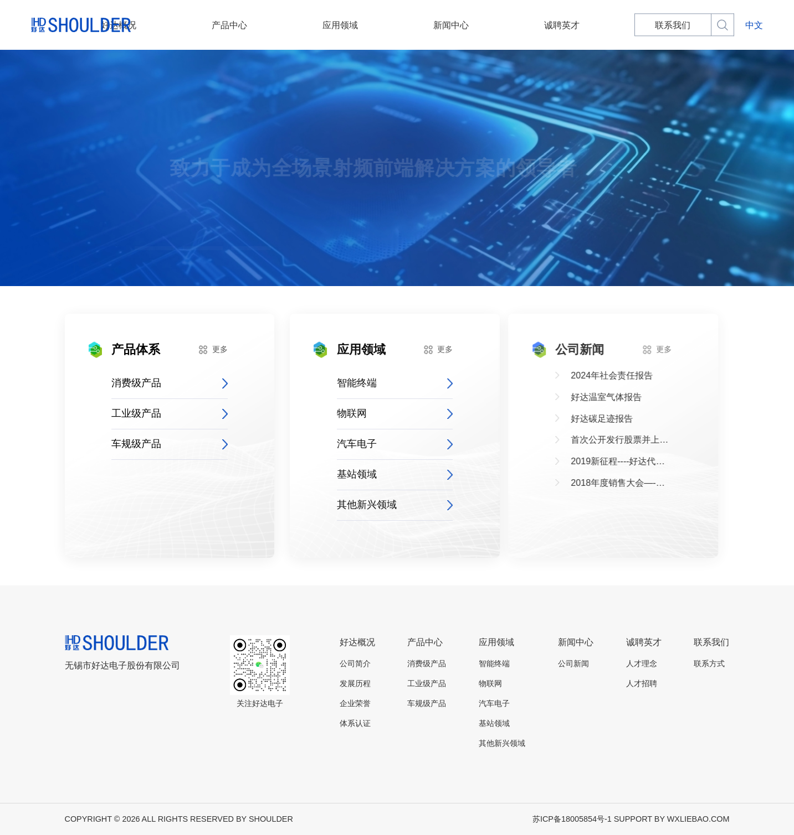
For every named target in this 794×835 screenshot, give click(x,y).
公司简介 (355, 663)
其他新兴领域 (387, 504)
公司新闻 (573, 663)
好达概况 (191, 25)
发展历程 (355, 683)
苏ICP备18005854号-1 (572, 819)
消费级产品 (168, 382)
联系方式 (709, 663)
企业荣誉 (355, 703)
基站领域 (387, 474)
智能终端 (387, 382)
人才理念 (641, 663)
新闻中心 (434, 25)
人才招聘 (641, 683)
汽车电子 (387, 443)
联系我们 (595, 25)
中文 (754, 25)
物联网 (387, 413)
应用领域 (353, 25)
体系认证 (355, 723)
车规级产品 (168, 443)
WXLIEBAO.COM (698, 819)
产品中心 (272, 25)
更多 (211, 350)
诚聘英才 (514, 25)
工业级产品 (168, 413)
